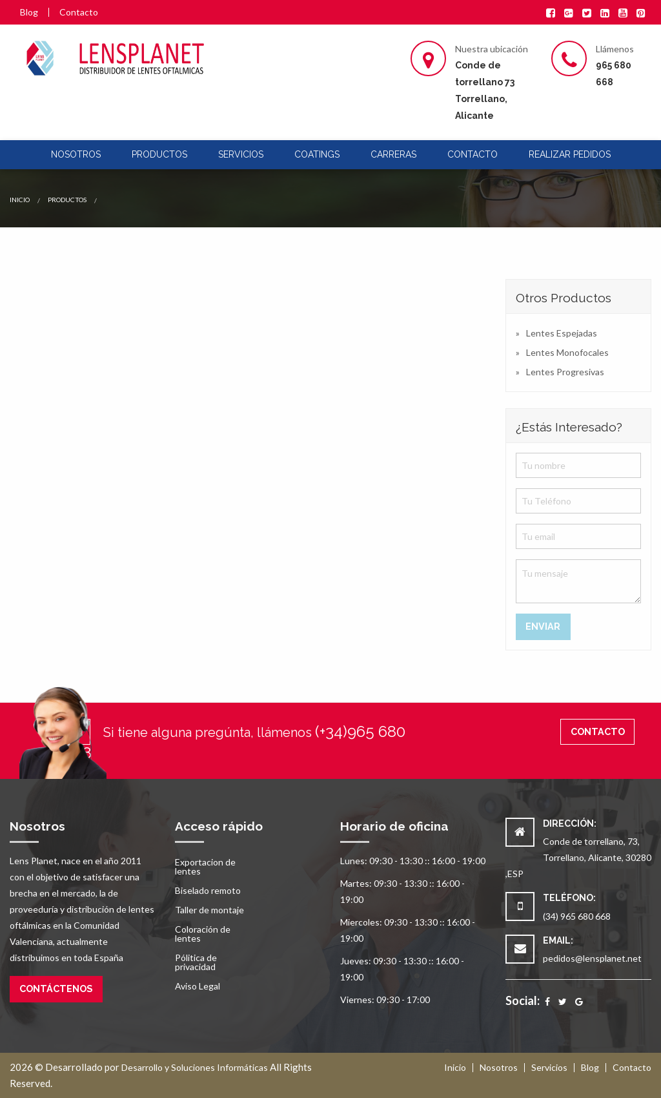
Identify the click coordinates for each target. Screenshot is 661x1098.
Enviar (542, 626)
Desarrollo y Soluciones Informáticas (194, 1067)
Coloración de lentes (202, 934)
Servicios (240, 154)
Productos (159, 154)
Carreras (393, 154)
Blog (29, 12)
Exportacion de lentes (205, 866)
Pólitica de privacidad (196, 962)
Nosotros (76, 154)
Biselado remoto (208, 890)
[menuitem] (76, 154)
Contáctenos (55, 988)
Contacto (78, 12)
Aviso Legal (197, 985)
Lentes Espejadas (561, 332)
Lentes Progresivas (565, 371)
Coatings (317, 154)
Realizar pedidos (570, 154)
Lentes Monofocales (567, 352)
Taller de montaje (209, 909)
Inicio (20, 199)
